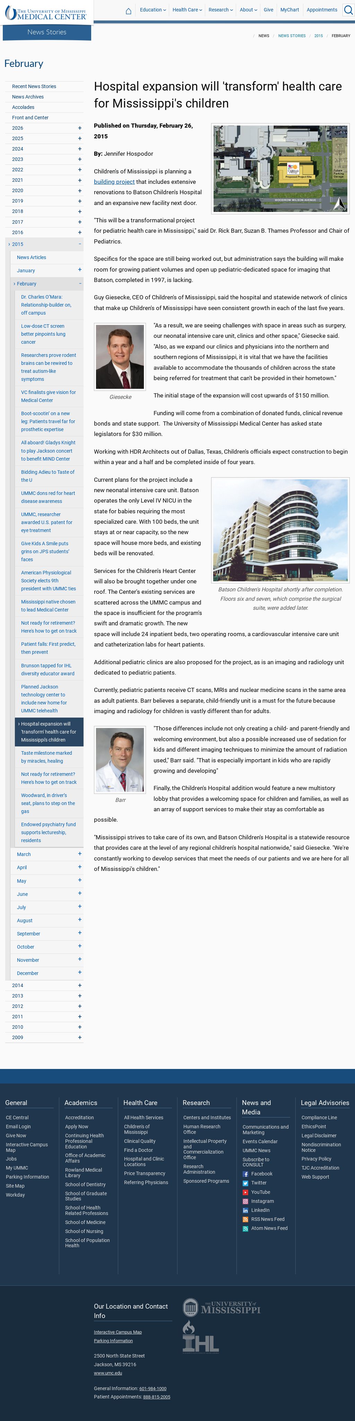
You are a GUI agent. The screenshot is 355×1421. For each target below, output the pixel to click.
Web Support (315, 1173)
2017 (17, 218)
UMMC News (256, 1146)
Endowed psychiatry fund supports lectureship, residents (48, 828)
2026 (17, 124)
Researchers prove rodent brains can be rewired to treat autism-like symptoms (48, 363)
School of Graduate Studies (86, 1192)
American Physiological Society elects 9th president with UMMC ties (48, 577)
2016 (17, 228)
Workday (15, 1191)
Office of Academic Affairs (85, 1154)
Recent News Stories (34, 82)
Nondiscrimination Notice (321, 1143)
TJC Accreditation (320, 1164)
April (22, 863)
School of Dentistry (85, 1180)
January (26, 266)
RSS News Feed (264, 1215)
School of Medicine (85, 1218)
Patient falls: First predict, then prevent (48, 644)
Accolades (23, 103)
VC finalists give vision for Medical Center (48, 392)
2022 (17, 166)
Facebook (257, 1170)
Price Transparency (144, 1169)
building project (114, 177)
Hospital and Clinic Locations (144, 1157)
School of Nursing (84, 1227)
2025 (17, 134)
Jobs (11, 1155)
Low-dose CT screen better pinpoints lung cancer (43, 330)
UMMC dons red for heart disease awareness (48, 493)
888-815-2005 (156, 1392)
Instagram (258, 1197)
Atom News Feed (265, 1224)
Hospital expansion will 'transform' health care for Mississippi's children (48, 728)
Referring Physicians (146, 1178)
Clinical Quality (140, 1137)
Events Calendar (260, 1137)
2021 (17, 176)
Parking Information (27, 1173)
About (246, 10)
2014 (17, 981)
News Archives (28, 93)
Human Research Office (201, 1125)
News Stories (47, 31)
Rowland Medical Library (83, 1168)
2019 (17, 197)
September (28, 930)
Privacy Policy (316, 1155)
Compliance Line (319, 1113)
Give (268, 10)
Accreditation (79, 1113)
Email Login (18, 1122)
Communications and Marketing (266, 1125)
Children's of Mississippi (137, 1125)
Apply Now (76, 1122)
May (21, 877)
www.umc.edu (108, 1368)
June (22, 890)
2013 (17, 992)
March (24, 850)
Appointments (322, 10)
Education (151, 10)
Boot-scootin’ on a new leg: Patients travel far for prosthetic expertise (48, 417)
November (28, 956)
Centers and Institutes (207, 1113)
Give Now (16, 1132)
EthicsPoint (314, 1122)
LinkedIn (256, 1206)
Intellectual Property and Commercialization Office (205, 1145)
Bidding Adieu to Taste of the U (48, 472)
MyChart (289, 10)
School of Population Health (87, 1239)
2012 (17, 1002)
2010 (17, 1023)
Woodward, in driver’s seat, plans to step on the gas (48, 799)
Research (219, 10)
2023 (17, 155)
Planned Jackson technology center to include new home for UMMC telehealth (44, 695)
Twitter (255, 1179)
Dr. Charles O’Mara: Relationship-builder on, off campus (46, 301)
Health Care (185, 10)
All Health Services (143, 1113)
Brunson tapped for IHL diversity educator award (48, 666)
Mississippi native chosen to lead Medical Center (48, 602)
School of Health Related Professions (86, 1206)
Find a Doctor (138, 1146)
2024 (17, 145)
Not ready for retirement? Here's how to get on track (49, 623)
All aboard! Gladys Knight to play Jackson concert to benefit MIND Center (48, 446)
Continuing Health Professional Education (84, 1137)
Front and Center (30, 114)
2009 (17, 1033)
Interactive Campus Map (27, 1143)
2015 (318, 31)
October (25, 943)
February (26, 280)
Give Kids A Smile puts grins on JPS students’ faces (45, 547)
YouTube (256, 1188)
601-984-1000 (152, 1384)
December (27, 969)
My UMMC (17, 1164)
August (25, 916)
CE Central (17, 1113)
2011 (17, 1013)
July (21, 903)
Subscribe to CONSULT (256, 1158)
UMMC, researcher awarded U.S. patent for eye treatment (46, 518)
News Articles (31, 253)
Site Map (15, 1182)
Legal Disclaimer (319, 1132)
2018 (17, 207)
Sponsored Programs (206, 1177)
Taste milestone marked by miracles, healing (46, 753)
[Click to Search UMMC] (349, 10)
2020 (17, 186)
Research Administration (199, 1165)
